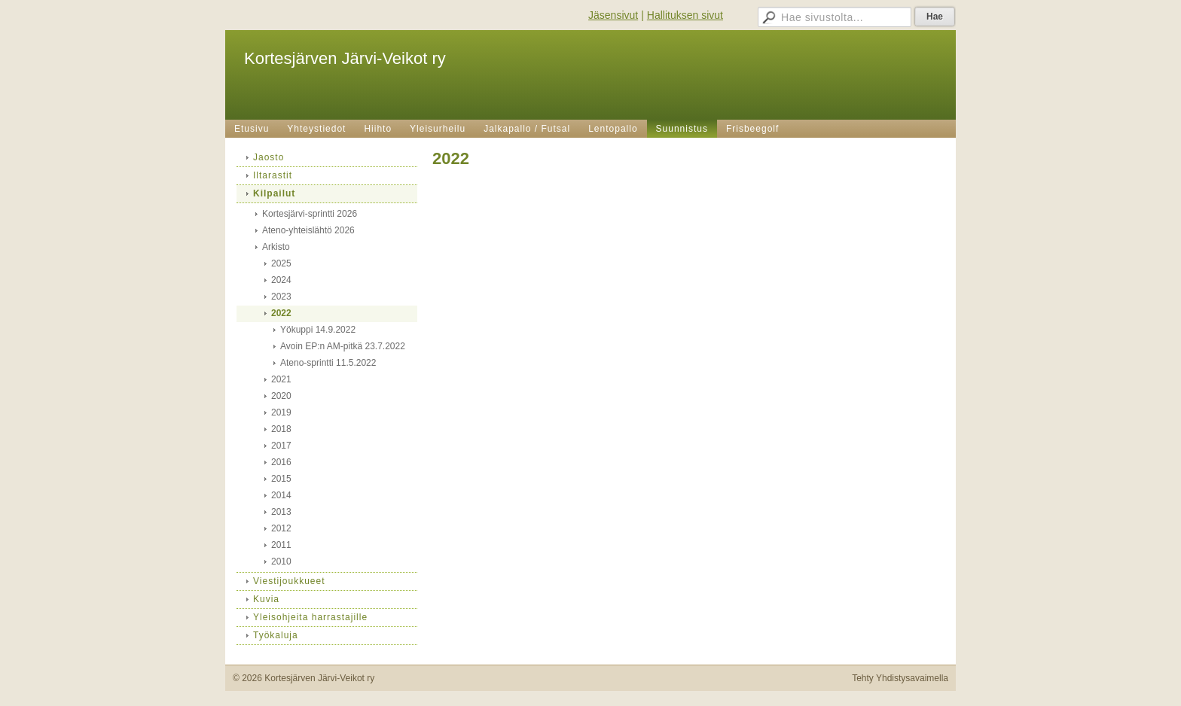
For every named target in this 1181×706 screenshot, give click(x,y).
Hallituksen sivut (685, 15)
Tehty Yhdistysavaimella (900, 678)
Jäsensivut (613, 15)
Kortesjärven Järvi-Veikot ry (345, 58)
